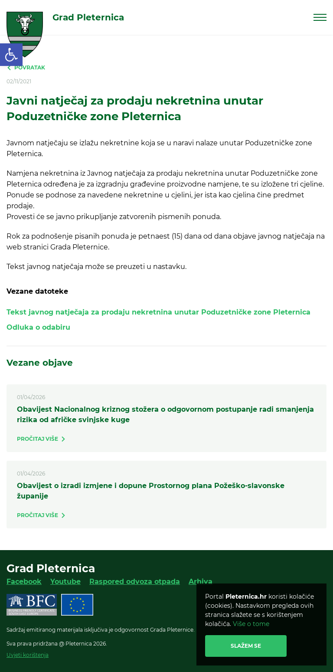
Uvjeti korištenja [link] (28, 655)
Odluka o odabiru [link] (38, 327)
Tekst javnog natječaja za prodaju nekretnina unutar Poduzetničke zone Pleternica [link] (158, 312)
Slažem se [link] (246, 645)
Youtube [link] (65, 581)
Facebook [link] (24, 581)
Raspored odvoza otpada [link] (134, 581)
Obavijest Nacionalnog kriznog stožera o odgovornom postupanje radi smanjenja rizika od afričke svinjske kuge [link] (165, 414)
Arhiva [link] (200, 581)
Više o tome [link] (251, 624)
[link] (11, 54)
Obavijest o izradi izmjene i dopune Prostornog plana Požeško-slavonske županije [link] (150, 491)
